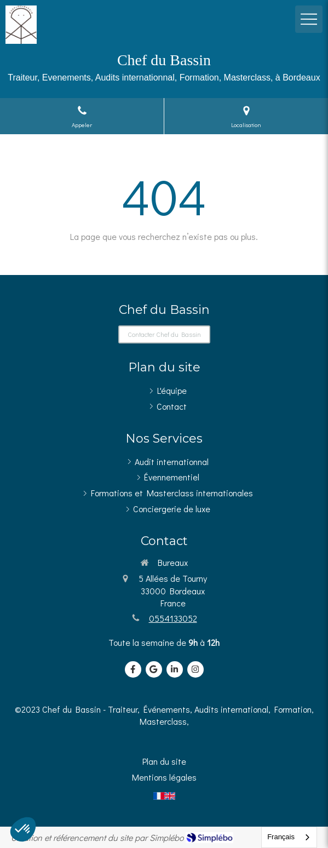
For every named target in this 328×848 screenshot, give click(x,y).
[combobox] (289, 837)
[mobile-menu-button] (309, 19)
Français (281, 837)
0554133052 (173, 618)
